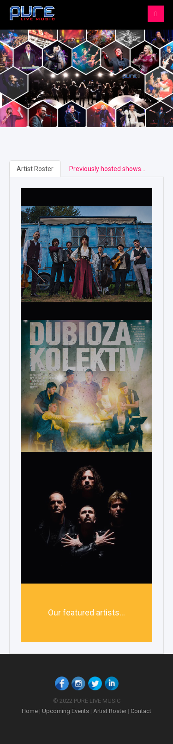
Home (30, 710)
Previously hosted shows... (107, 168)
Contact (141, 710)
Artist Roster (35, 168)
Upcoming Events (65, 710)
